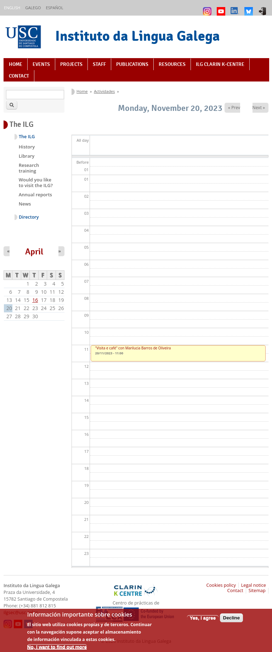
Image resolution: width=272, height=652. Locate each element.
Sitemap (257, 590)
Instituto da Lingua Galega (137, 35)
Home (15, 64)
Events (41, 64)
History (27, 147)
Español (54, 7)
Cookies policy (221, 585)
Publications (132, 64)
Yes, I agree (203, 620)
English (12, 7)
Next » (259, 108)
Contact (19, 76)
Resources (172, 64)
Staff (99, 64)
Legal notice (253, 585)
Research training (29, 168)
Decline (231, 620)
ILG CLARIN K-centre (220, 64)
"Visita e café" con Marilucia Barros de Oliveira (133, 347)
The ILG (27, 137)
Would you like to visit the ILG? (36, 182)
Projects (71, 64)
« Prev (234, 108)
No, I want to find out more (57, 649)
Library (27, 156)
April (34, 252)
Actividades (104, 91)
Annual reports (35, 194)
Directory (29, 217)
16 (35, 300)
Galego (33, 7)
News (25, 204)
